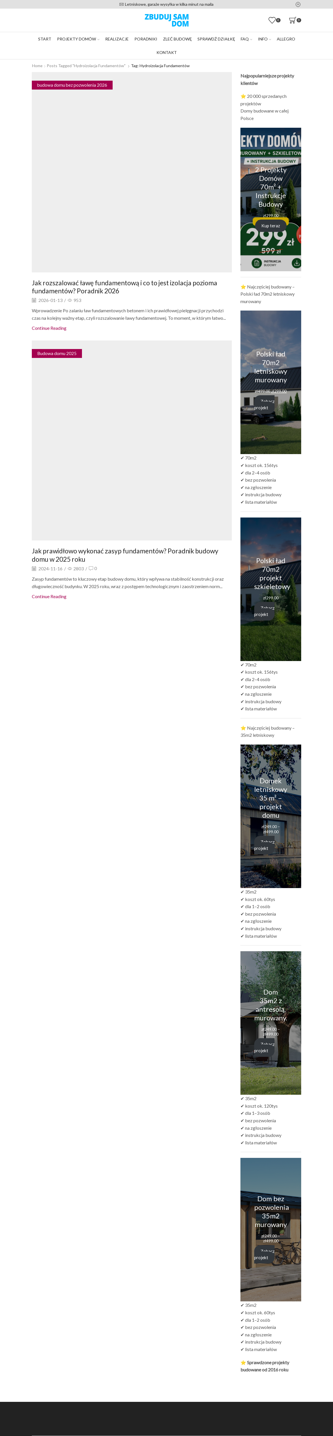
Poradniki (145, 38)
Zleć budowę (177, 38)
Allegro (286, 38)
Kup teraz (270, 225)
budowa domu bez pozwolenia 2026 (72, 85)
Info (264, 38)
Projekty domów (78, 38)
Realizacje (117, 38)
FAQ (246, 38)
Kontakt (166, 52)
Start (44, 38)
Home (37, 65)
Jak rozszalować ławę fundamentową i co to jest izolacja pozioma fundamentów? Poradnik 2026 (129, 286)
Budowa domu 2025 (57, 353)
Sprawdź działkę (216, 38)
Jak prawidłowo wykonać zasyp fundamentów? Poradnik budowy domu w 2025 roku (130, 555)
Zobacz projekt (265, 404)
